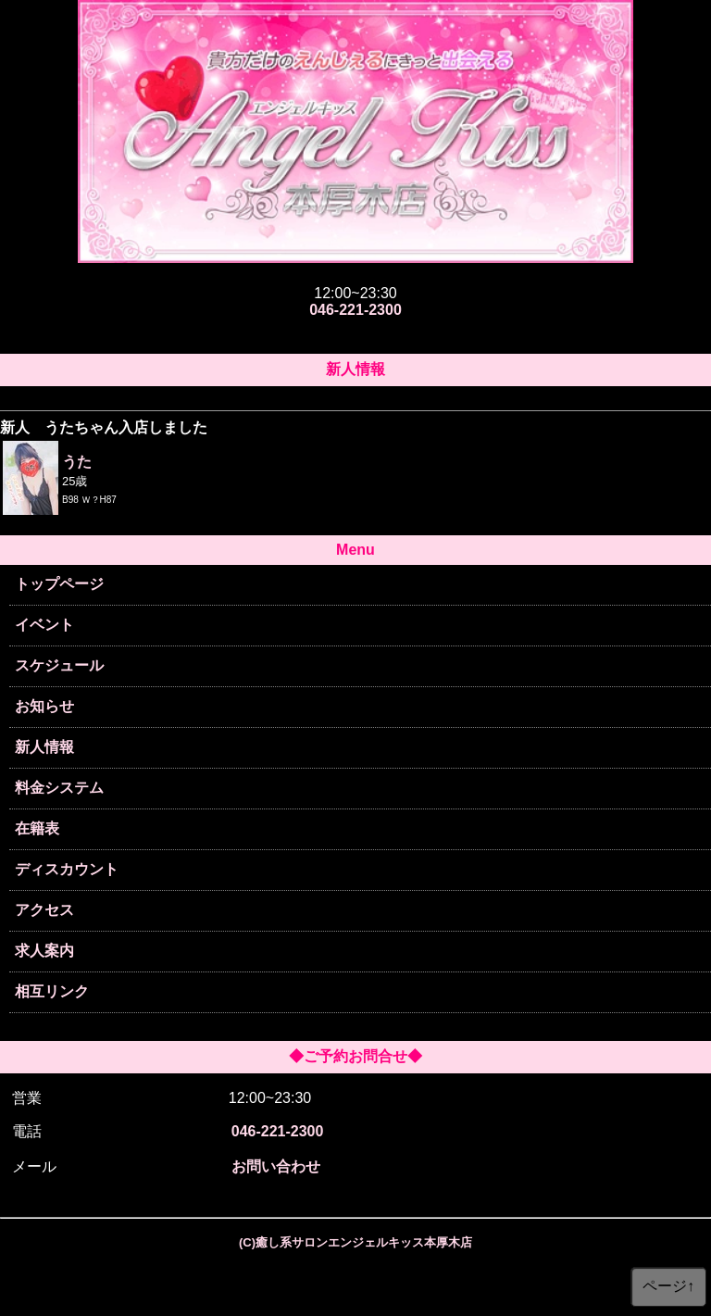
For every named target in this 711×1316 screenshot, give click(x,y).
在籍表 (37, 828)
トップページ (59, 584)
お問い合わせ (275, 1166)
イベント (44, 625)
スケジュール (59, 665)
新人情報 (44, 747)
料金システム (59, 788)
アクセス (44, 910)
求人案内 (44, 951)
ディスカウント (66, 869)
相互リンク (52, 991)
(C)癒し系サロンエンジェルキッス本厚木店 (355, 1242)
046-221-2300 (355, 310)
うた (77, 462)
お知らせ (44, 706)
